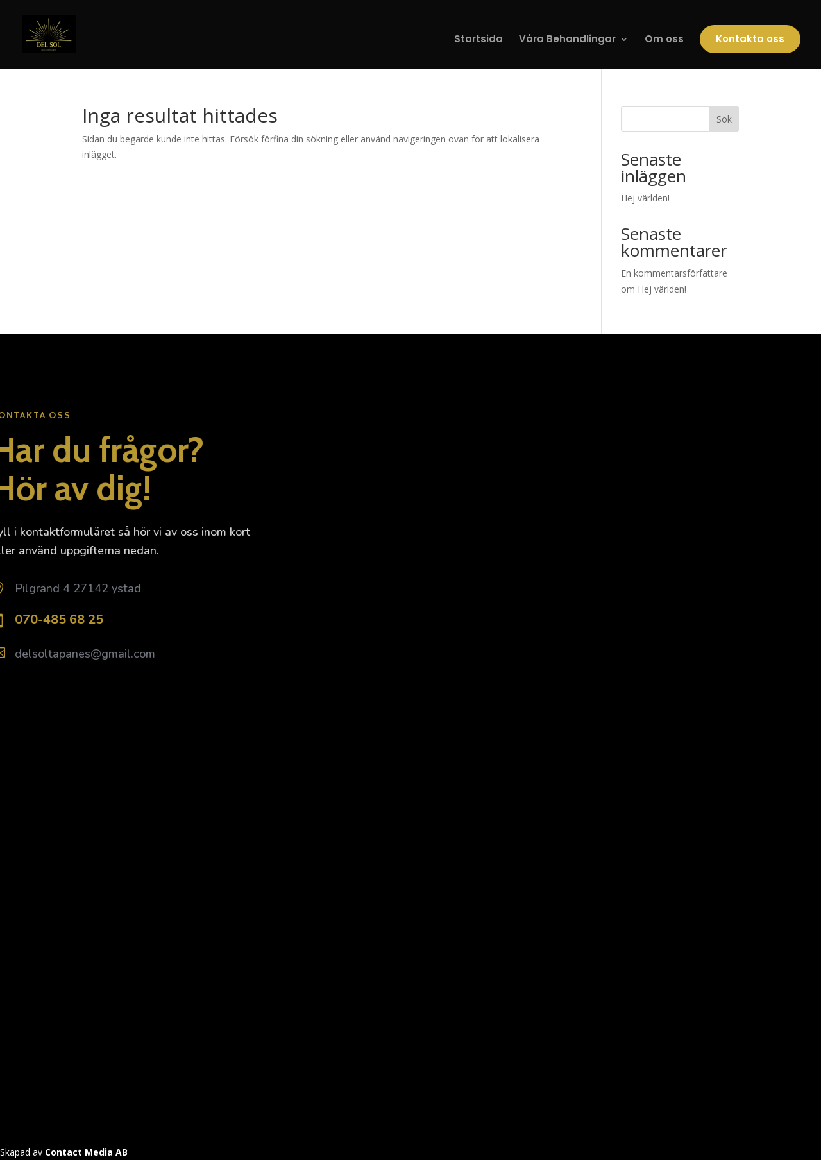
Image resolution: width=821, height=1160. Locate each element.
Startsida (478, 40)
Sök (724, 119)
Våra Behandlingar (567, 40)
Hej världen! (645, 198)
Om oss (664, 40)
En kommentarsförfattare (674, 273)
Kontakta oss (750, 39)
